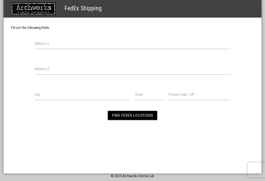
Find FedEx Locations (132, 115)
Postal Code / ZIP (181, 95)
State (139, 95)
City (37, 95)
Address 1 (42, 43)
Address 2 (42, 69)
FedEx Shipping (56, 8)
